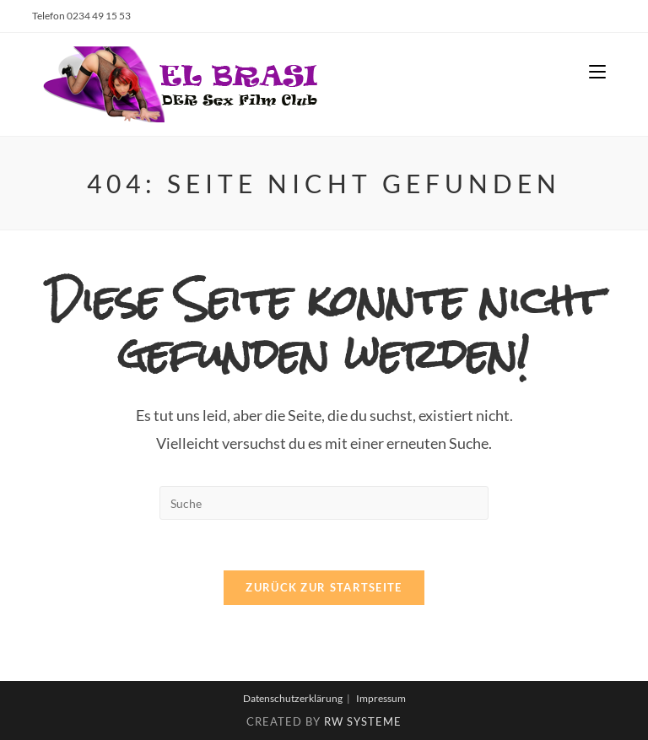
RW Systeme (363, 721)
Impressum (381, 698)
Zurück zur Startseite (324, 587)
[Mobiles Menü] (597, 71)
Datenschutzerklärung (293, 698)
